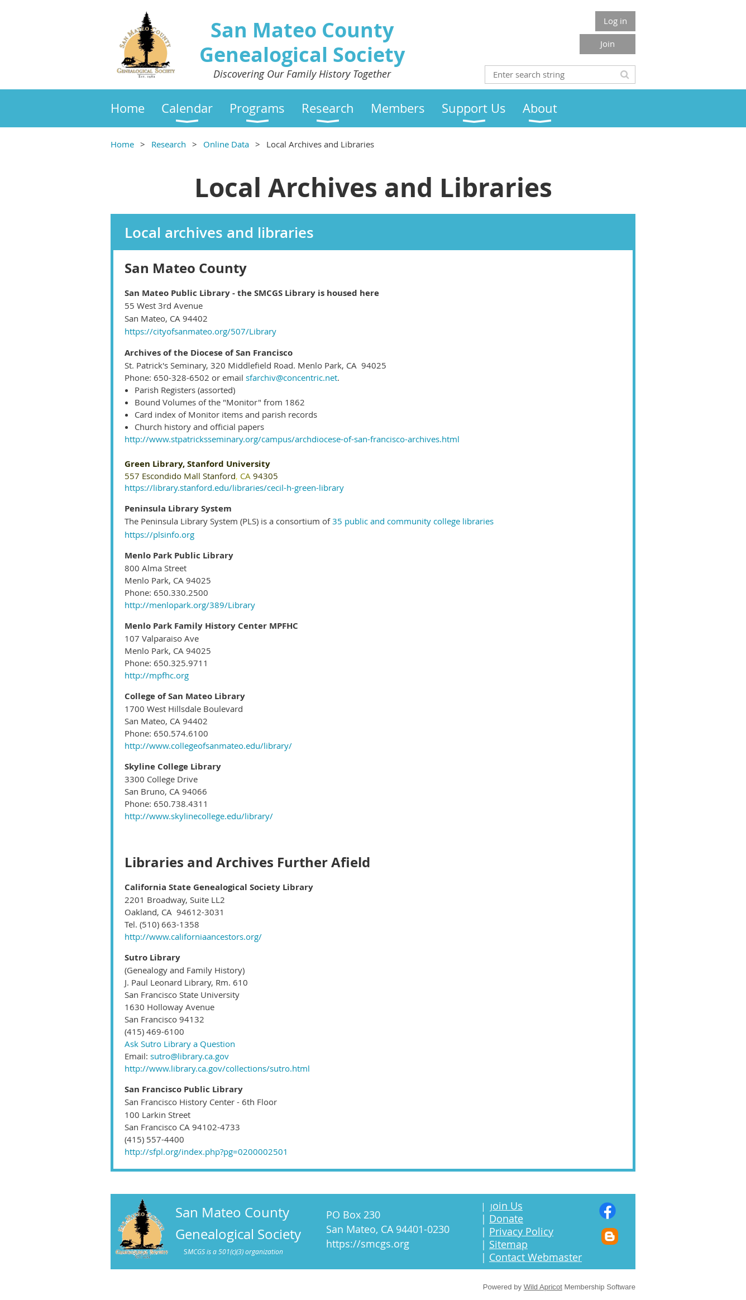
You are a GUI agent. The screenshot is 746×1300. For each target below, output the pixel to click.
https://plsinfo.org (159, 534)
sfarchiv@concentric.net (291, 377)
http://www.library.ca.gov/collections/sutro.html (217, 1068)
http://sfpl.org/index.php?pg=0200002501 (206, 1151)
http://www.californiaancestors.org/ (193, 936)
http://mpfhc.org (157, 675)
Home (122, 144)
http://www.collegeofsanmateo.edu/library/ (208, 745)
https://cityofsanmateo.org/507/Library (200, 331)
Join (607, 43)
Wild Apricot (543, 1287)
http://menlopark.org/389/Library (190, 604)
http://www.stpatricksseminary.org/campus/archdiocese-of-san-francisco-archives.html (292, 439)
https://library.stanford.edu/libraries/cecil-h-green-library (234, 487)
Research (168, 144)
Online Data (226, 144)
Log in (615, 20)
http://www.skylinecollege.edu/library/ (199, 815)
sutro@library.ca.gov (189, 1056)
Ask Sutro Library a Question (180, 1043)
